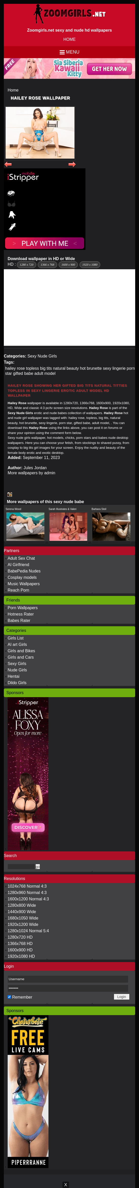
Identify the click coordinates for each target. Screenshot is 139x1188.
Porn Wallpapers (23, 608)
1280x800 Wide (22, 905)
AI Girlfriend (18, 565)
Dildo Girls (17, 683)
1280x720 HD (20, 937)
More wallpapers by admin (31, 473)
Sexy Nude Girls (42, 356)
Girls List (15, 638)
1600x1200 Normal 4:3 (28, 899)
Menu (73, 52)
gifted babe (23, 373)
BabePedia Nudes (24, 571)
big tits (46, 368)
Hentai (13, 676)
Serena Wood (13, 509)
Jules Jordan (35, 468)
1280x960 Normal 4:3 (27, 892)
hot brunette (91, 368)
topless (32, 368)
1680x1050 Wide (23, 918)
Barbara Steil (99, 509)
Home (13, 90)
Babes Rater (19, 620)
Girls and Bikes (21, 651)
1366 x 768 (47, 264)
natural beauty (66, 368)
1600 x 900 (68, 264)
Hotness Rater (21, 614)
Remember (22, 997)
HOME (70, 39)
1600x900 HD (20, 950)
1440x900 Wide (22, 912)
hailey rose (15, 368)
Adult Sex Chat (21, 558)
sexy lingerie (114, 368)
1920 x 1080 (89, 264)
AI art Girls (17, 644)
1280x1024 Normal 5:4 (28, 931)
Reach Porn (18, 590)
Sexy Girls (17, 663)
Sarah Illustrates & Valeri (63, 509)
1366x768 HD (20, 943)
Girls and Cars (21, 657)
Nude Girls (17, 670)
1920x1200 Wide (23, 924)
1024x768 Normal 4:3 (27, 886)
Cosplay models (22, 577)
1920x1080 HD (21, 956)
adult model (45, 373)
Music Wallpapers (24, 584)
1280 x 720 (26, 264)
